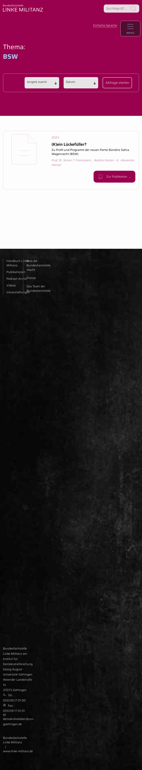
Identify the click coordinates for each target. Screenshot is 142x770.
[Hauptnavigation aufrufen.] (130, 28)
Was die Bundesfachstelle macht (38, 265)
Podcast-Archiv (16, 279)
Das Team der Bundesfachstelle (38, 288)
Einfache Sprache (105, 25)
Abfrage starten (117, 84)
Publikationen (15, 272)
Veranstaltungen (18, 292)
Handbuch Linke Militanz (17, 263)
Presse (31, 278)
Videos (11, 285)
